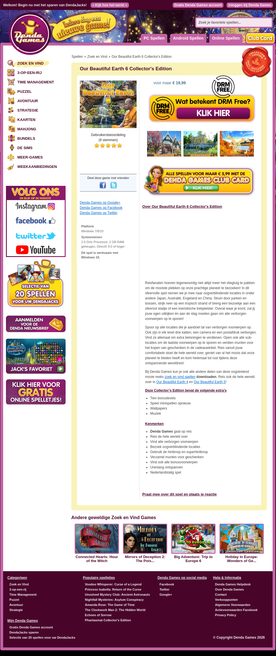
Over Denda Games (229, 589)
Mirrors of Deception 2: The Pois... (145, 559)
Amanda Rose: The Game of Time (110, 604)
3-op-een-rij (29, 73)
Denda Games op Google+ (100, 203)
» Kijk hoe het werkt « (109, 5)
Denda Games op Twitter (99, 213)
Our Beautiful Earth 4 (172, 382)
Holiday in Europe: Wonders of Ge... (241, 559)
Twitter (165, 589)
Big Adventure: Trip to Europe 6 (193, 559)
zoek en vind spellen (180, 377)
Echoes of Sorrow (98, 615)
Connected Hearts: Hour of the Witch (97, 559)
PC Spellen (154, 38)
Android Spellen (188, 38)
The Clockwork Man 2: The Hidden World (115, 610)
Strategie (27, 110)
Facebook (167, 584)
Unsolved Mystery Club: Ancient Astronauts (117, 594)
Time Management (35, 82)
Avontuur (27, 101)
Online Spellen (226, 38)
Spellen (77, 57)
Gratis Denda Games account (198, 5)
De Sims (24, 148)
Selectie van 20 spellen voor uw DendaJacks (42, 637)
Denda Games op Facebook (101, 208)
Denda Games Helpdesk (232, 584)
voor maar (169, 83)
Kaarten (26, 120)
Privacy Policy (225, 615)
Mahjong (26, 129)
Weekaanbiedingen (37, 166)
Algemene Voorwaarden (232, 604)
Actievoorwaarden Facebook (236, 610)
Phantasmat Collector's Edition (108, 620)
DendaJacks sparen (24, 632)
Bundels (26, 138)
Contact (221, 594)
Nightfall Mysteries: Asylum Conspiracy (114, 599)
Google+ (166, 594)
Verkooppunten (226, 599)
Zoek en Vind (30, 63)
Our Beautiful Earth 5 (209, 382)
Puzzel (24, 91)
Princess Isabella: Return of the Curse (113, 589)
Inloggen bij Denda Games (249, 5)
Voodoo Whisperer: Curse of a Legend (113, 584)
